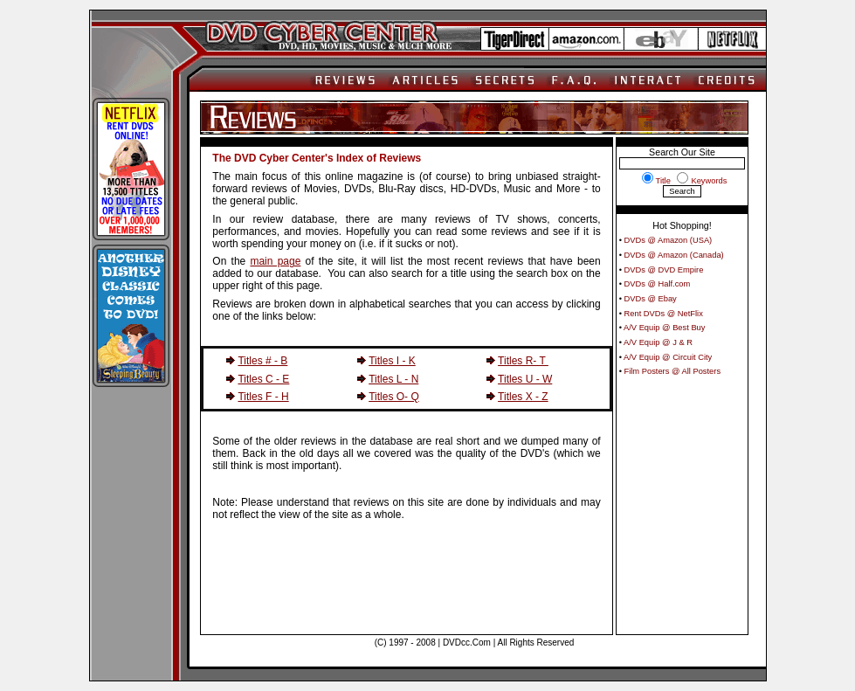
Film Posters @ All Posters (672, 371)
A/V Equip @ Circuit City (668, 357)
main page (275, 261)
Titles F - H (263, 396)
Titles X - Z (523, 396)
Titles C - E (263, 379)
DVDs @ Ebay (650, 298)
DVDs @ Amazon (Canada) (674, 255)
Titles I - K (392, 361)
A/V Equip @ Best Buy (664, 327)
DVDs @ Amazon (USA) (668, 240)
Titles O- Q (394, 396)
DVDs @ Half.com (657, 284)
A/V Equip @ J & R (658, 342)
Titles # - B (262, 361)
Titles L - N (393, 379)
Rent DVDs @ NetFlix (663, 313)
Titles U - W (525, 379)
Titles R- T (523, 361)
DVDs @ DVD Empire (664, 270)
